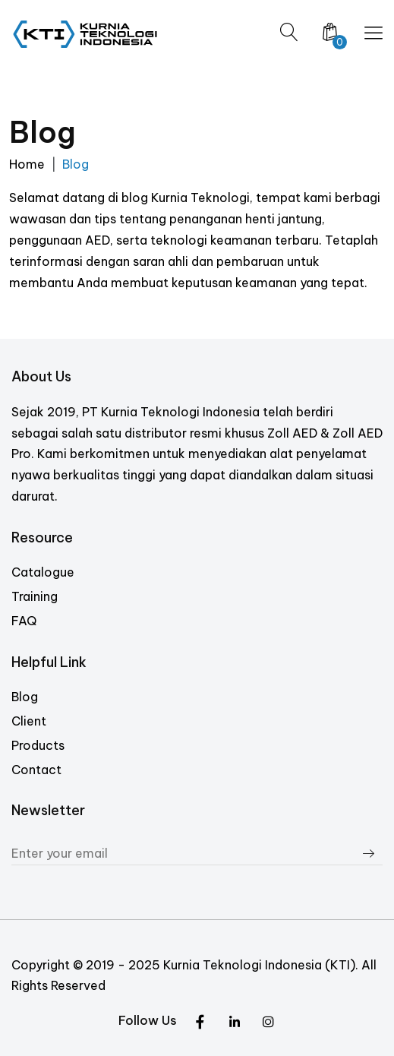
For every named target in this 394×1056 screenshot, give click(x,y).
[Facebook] (268, 1022)
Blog (24, 696)
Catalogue (42, 572)
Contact (36, 769)
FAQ (23, 620)
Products (38, 745)
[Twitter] (200, 1022)
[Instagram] (234, 1022)
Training (34, 596)
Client (28, 721)
